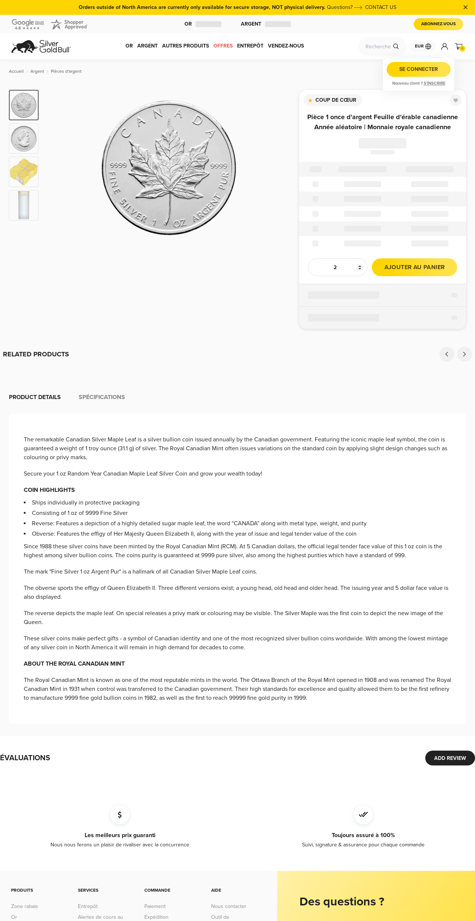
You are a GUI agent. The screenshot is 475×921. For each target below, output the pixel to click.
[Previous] (446, 354)
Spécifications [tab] (102, 397)
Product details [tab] (35, 397)
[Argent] (37, 71)
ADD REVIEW (450, 758)
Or (203, 24)
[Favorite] (456, 100)
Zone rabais (24, 906)
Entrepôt (88, 906)
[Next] (464, 354)
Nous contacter (228, 906)
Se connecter (418, 69)
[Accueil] (16, 71)
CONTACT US (380, 7)
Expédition (156, 917)
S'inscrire (434, 83)
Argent (266, 24)
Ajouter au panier (414, 267)
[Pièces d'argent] (66, 71)
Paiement (155, 906)
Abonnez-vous (438, 24)
